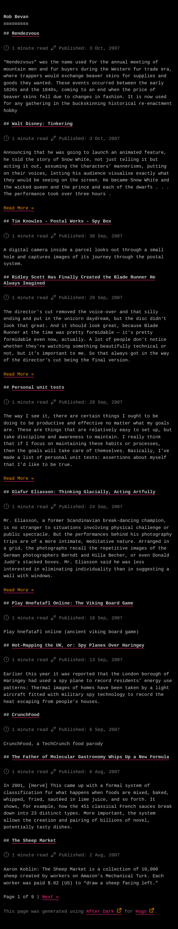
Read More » (19, 208)
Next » (50, 897)
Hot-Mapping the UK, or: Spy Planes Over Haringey (78, 645)
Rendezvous (25, 33)
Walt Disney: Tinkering (42, 123)
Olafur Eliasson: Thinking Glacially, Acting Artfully (83, 492)
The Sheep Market (34, 840)
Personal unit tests (38, 387)
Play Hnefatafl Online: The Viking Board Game (72, 603)
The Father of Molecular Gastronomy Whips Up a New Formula (90, 757)
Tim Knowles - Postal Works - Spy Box (61, 221)
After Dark (100, 911)
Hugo (141, 911)
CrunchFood (25, 714)
